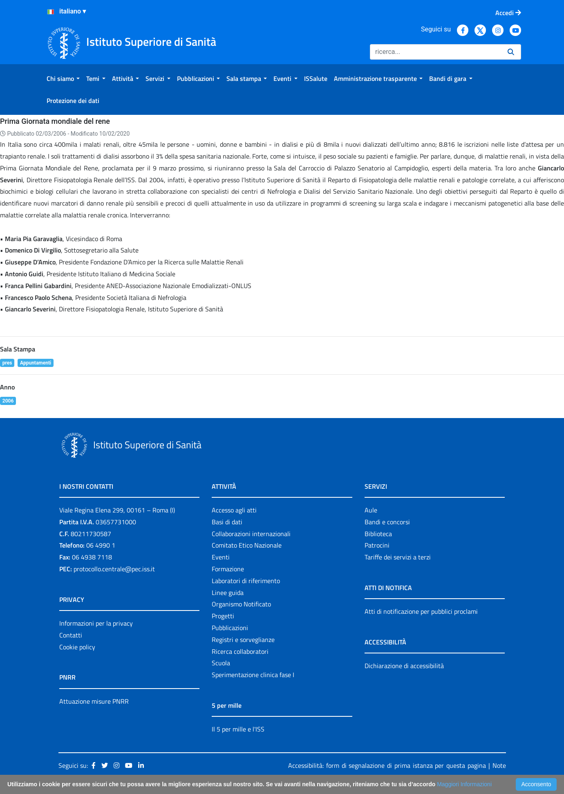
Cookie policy (77, 647)
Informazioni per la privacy (96, 623)
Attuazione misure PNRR (94, 701)
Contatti (70, 635)
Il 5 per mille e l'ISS (238, 729)
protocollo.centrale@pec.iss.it (114, 569)
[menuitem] (63, 78)
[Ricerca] (435, 52)
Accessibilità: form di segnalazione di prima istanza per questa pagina (387, 765)
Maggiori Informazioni (464, 784)
